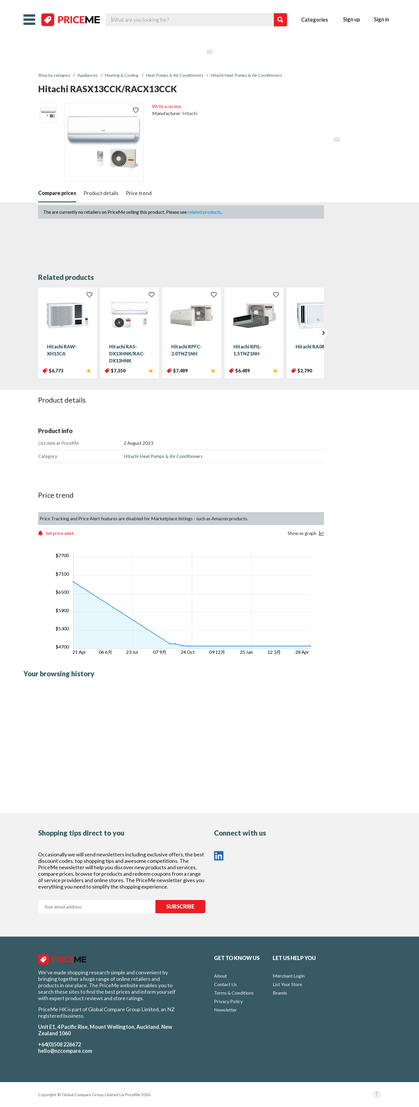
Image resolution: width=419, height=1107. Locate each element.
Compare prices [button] (57, 193)
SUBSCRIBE (180, 906)
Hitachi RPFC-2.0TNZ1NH (186, 350)
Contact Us (225, 984)
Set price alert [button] (60, 533)
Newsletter (225, 1009)
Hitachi (189, 113)
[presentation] (323, 333)
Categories (314, 19)
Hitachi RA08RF (313, 346)
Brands (280, 992)
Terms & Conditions (234, 992)
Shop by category (54, 75)
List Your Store (287, 984)
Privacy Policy (228, 1001)
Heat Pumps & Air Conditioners (174, 75)
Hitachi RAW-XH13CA (62, 350)
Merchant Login (289, 975)
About (220, 975)
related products (204, 212)
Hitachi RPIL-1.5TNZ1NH (247, 350)
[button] (29, 19)
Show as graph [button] (302, 533)
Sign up (351, 19)
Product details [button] (101, 193)
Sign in (381, 19)
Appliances (87, 75)
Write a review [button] (166, 106)
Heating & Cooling (121, 75)
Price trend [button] (139, 193)
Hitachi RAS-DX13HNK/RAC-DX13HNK (127, 353)
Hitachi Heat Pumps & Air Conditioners (246, 75)
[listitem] (48, 113)
